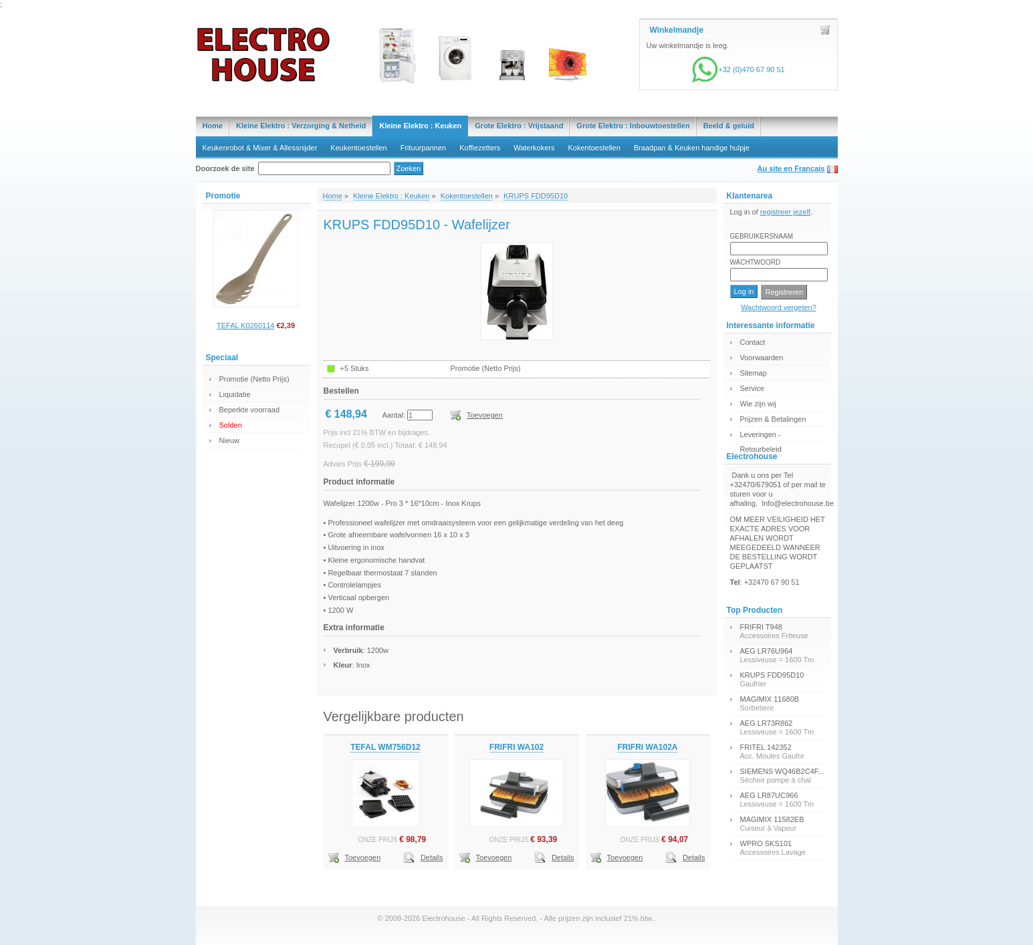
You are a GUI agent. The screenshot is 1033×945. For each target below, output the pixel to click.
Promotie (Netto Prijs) (254, 379)
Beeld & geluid (728, 126)
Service (752, 388)
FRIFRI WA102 (516, 747)
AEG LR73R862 (766, 723)
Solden (230, 425)
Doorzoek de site (225, 168)
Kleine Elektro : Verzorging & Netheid (301, 126)
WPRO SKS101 (766, 843)
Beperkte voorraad (249, 410)
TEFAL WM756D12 (385, 747)
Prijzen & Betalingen (773, 419)
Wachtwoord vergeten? (778, 307)
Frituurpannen (423, 148)
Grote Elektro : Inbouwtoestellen (632, 126)
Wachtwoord (755, 262)
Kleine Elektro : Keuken (420, 126)
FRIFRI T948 (761, 627)
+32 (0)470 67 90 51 (737, 69)
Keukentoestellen (358, 148)
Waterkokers (533, 148)
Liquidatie (235, 394)
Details (432, 857)
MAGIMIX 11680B (770, 699)
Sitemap (753, 373)
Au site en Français (791, 168)
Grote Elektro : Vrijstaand (519, 126)
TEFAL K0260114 (245, 325)
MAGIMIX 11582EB (772, 819)
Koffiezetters (479, 148)
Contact (753, 342)
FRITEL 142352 (766, 747)
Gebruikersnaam (761, 236)
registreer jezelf (785, 212)
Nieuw (229, 440)
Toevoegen (485, 415)
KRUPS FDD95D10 (535, 196)
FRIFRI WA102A (647, 747)
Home (213, 126)
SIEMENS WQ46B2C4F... (782, 771)
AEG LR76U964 (766, 651)
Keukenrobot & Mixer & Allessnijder (260, 148)
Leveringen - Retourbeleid (761, 436)
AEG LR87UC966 (769, 795)
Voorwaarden (762, 358)
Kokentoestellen (594, 148)
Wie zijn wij (758, 404)
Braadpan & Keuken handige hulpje (692, 148)
